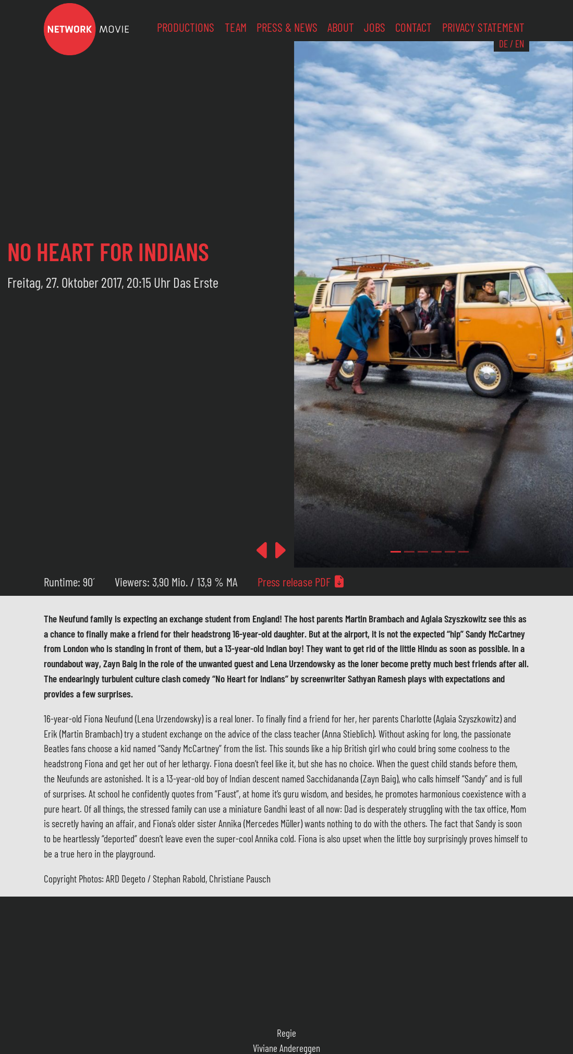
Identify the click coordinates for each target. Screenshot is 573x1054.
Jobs (374, 27)
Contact (413, 27)
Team (236, 27)
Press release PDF (301, 581)
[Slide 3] (436, 552)
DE (503, 44)
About (340, 27)
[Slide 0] (396, 552)
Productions (185, 27)
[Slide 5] (463, 552)
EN (519, 44)
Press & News (287, 27)
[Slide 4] (450, 552)
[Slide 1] (409, 552)
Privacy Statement (483, 27)
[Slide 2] (423, 552)
